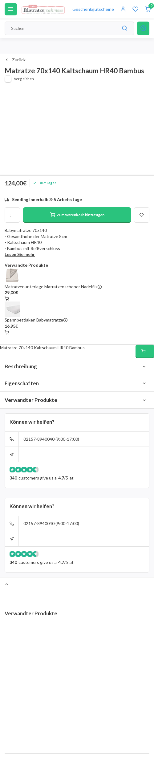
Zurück (15, 59)
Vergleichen (24, 78)
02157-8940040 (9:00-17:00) (51, 439)
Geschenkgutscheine (93, 9)
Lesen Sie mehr (20, 254)
